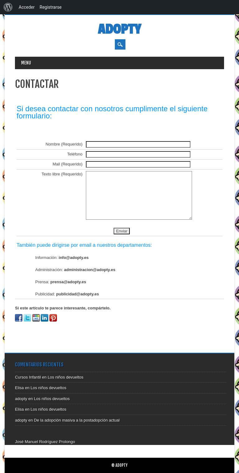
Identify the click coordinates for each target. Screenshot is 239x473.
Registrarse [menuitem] (51, 7)
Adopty (119, 29)
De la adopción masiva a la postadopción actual (77, 420)
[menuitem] (8, 7)
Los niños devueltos (65, 377)
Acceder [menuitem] (27, 7)
